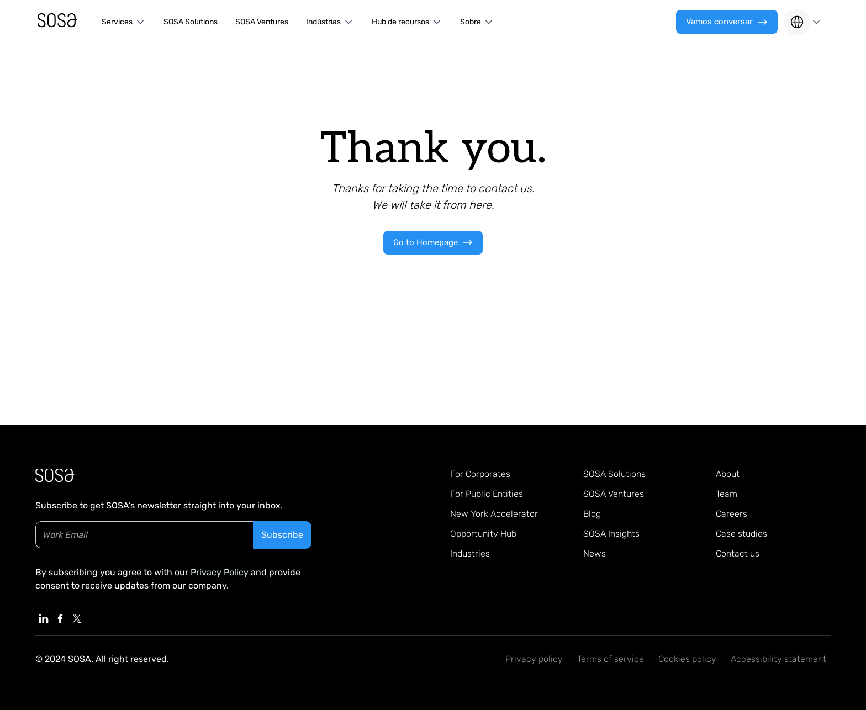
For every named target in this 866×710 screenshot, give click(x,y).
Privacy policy (534, 659)
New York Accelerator (494, 513)
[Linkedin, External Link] (43, 618)
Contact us (737, 553)
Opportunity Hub (483, 533)
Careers (731, 513)
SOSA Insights (611, 533)
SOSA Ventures (261, 22)
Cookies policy (687, 659)
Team (726, 494)
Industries (470, 553)
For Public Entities (486, 494)
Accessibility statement (778, 659)
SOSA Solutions (190, 22)
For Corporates (480, 474)
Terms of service (610, 659)
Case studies (741, 533)
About (728, 474)
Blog (592, 513)
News (594, 553)
